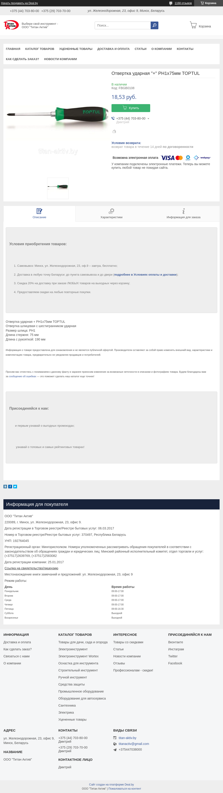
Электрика (66, 712)
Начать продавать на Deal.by (19, 3)
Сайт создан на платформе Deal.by (111, 784)
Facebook (175, 663)
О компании (161, 49)
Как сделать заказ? (22, 59)
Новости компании (60, 59)
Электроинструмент (73, 649)
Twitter (172, 656)
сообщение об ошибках (22, 376)
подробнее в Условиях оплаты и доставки (145, 274)
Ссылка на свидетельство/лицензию (31, 568)
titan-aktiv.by (128, 738)
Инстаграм (176, 649)
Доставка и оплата (113, 49)
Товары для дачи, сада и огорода (82, 642)
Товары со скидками (128, 642)
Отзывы (119, 663)
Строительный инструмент (78, 670)
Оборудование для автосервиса (82, 698)
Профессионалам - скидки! (133, 670)
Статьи (141, 49)
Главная (13, 49)
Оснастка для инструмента (78, 663)
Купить (134, 108)
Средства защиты (71, 684)
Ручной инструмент (72, 677)
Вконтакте (175, 642)
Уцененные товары (75, 49)
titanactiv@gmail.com (134, 744)
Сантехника (67, 705)
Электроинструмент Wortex (78, 656)
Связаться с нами (16, 656)
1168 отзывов (183, 3)
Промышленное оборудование (81, 691)
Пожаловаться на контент (125, 788)
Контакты (185, 49)
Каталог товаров (39, 49)
